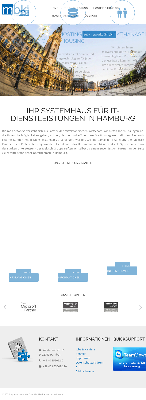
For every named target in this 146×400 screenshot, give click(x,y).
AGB (78, 367)
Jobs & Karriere (85, 349)
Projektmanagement (65, 15)
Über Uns (91, 15)
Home (54, 8)
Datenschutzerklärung (90, 362)
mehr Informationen (20, 275)
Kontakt (81, 354)
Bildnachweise (85, 371)
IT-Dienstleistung (76, 8)
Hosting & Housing (106, 8)
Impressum (83, 358)
